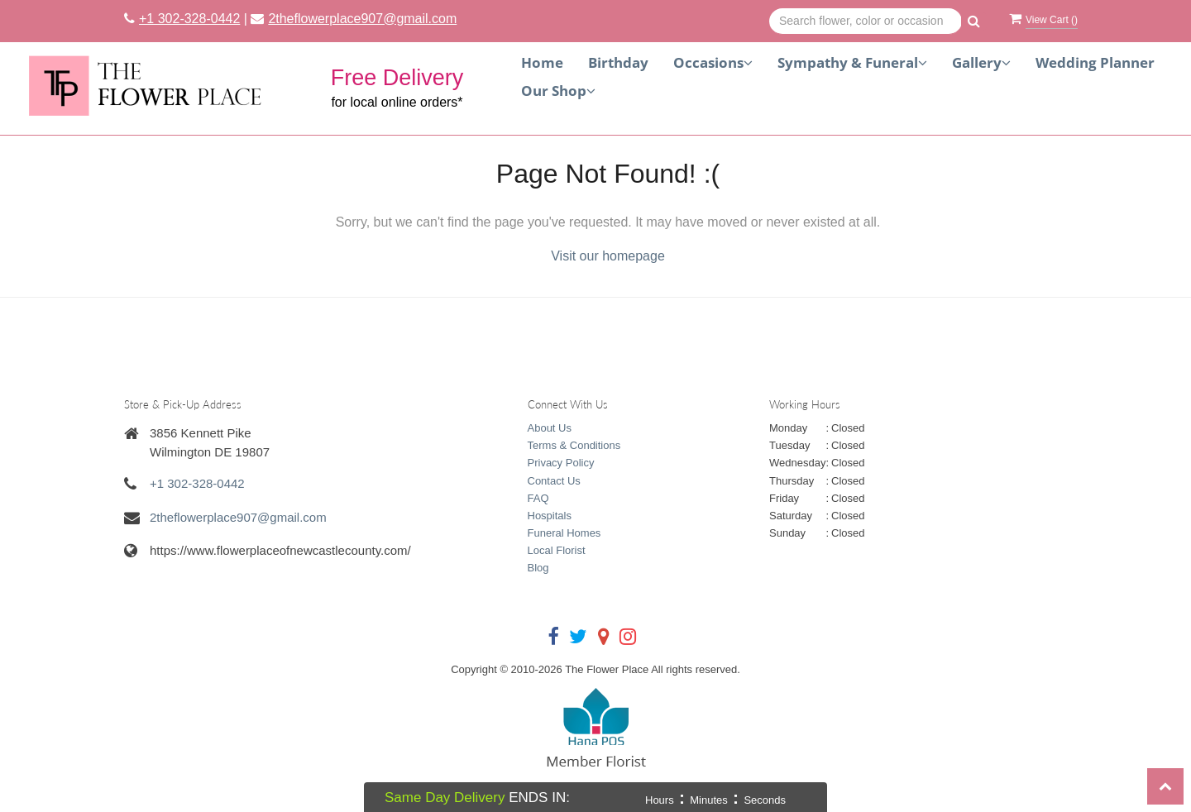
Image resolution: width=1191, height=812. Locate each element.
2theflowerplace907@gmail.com (362, 19)
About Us (550, 428)
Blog (538, 567)
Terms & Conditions (574, 445)
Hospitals (550, 515)
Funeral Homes (564, 533)
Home (542, 62)
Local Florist (557, 550)
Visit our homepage (608, 256)
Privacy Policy (561, 462)
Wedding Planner (1095, 62)
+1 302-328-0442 (189, 19)
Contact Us (554, 481)
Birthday (618, 62)
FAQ (538, 498)
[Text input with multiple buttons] (865, 21)
